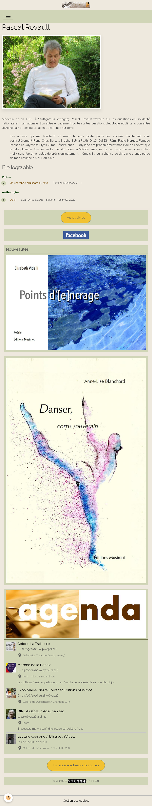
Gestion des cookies (76, 800)
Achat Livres (76, 217)
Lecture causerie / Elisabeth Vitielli (46, 736)
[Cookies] (8, 797)
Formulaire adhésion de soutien (76, 765)
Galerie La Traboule (33, 644)
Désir (13, 200)
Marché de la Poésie (34, 665)
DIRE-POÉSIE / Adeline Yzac (40, 711)
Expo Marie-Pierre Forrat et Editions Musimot (54, 690)
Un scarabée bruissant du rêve (29, 183)
